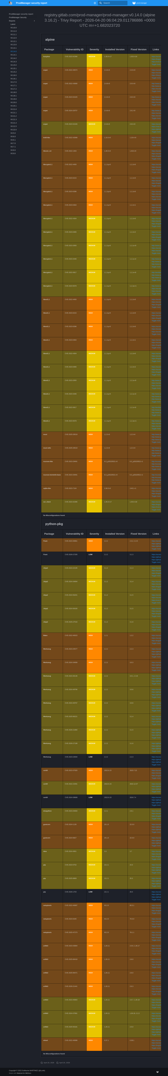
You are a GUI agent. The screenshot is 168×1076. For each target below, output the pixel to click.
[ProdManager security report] (10, 3)
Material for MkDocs (24, 1073)
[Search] (112, 3)
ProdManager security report (21, 14)
